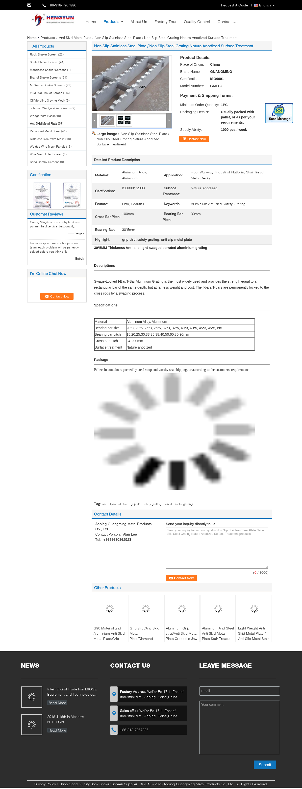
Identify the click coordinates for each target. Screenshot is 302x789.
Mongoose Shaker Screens (48, 70)
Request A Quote (234, 5)
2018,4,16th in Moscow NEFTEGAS (65, 719)
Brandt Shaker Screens (45, 77)
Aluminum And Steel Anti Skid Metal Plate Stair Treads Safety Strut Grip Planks (218, 638)
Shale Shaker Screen (44, 62)
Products (111, 21)
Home (90, 21)
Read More (57, 703)
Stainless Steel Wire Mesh (47, 139)
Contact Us (227, 21)
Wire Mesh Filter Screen (46, 154)
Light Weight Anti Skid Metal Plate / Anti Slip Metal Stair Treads (253, 636)
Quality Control (197, 21)
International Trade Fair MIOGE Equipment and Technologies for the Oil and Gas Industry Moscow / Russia (72, 692)
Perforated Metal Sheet (45, 131)
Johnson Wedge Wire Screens (50, 108)
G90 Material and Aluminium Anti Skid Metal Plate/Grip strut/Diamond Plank (110, 636)
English (265, 5)
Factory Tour (165, 21)
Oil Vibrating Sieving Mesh (47, 100)
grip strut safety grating (146, 504)
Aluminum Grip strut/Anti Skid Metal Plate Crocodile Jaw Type (181, 636)
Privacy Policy (45, 784)
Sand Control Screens (44, 162)
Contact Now (196, 139)
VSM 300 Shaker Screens (47, 93)
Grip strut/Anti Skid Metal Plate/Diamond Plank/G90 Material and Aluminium (145, 638)
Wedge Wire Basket (43, 116)
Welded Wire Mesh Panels (47, 146)
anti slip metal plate (115, 504)
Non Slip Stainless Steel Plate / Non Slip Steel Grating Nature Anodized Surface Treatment (133, 139)
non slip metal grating (178, 504)
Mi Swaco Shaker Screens (47, 85)
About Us (138, 21)
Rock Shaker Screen (43, 54)
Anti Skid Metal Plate (75, 37)
